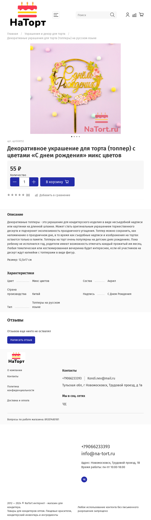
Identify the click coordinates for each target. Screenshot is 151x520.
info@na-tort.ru (98, 453)
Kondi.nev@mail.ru (101, 377)
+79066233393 (72, 377)
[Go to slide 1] (71, 136)
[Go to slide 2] (74, 136)
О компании (14, 369)
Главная (12, 33)
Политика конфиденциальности (20, 387)
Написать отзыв (21, 340)
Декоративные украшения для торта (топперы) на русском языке (52, 38)
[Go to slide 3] (76, 136)
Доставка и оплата (18, 399)
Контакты (12, 375)
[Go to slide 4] (79, 136)
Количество (18, 175)
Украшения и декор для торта (45, 33)
